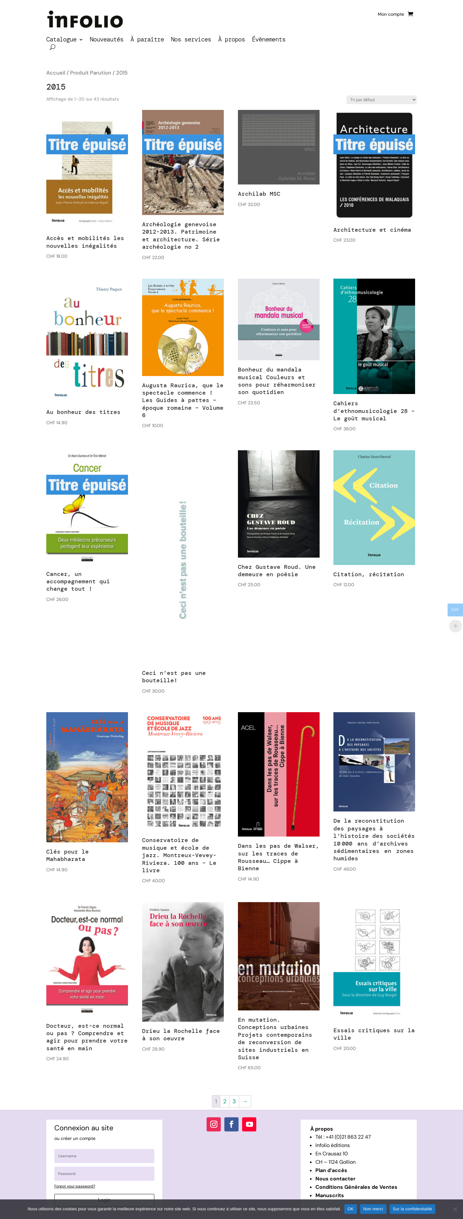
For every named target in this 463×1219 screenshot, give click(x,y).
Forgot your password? (74, 1186)
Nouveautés (106, 40)
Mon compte (391, 14)
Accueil (55, 72)
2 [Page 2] (224, 1101)
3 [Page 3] (234, 1101)
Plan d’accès (331, 1170)
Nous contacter (335, 1178)
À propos (231, 40)
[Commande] (382, 99)
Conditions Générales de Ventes (356, 1187)
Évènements (269, 40)
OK (351, 1208)
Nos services (191, 40)
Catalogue (61, 40)
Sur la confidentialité (412, 1208)
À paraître (147, 40)
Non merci (373, 1208)
